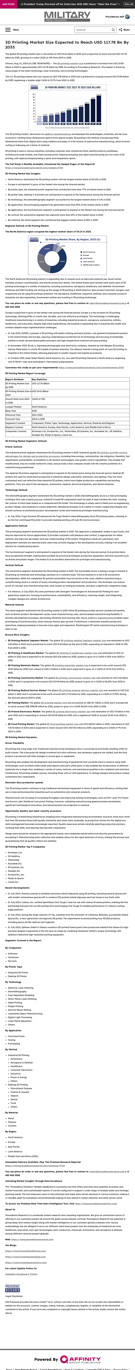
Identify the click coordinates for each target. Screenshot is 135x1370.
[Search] (92, 30)
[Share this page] (124, 29)
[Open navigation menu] (12, 29)
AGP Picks (9, 4)
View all (128, 4)
